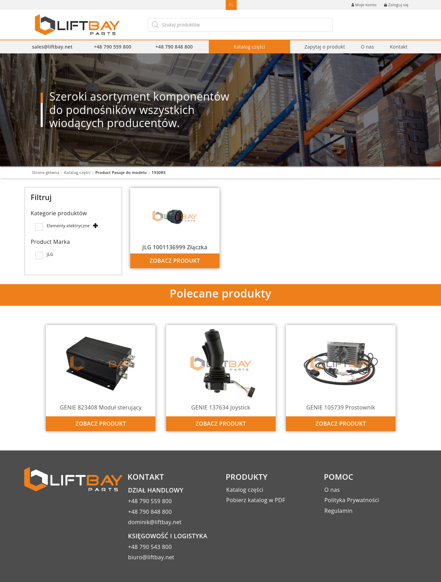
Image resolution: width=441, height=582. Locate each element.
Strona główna (45, 172)
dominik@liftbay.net (155, 522)
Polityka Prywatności (352, 500)
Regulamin (339, 511)
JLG (50, 254)
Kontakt (398, 46)
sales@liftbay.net (52, 46)
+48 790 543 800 (150, 547)
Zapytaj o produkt (325, 46)
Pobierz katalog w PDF (255, 500)
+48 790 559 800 (112, 46)
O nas (367, 46)
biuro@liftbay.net (151, 557)
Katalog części (249, 46)
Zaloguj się (396, 5)
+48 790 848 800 (174, 46)
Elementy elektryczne (68, 226)
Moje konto (364, 5)
